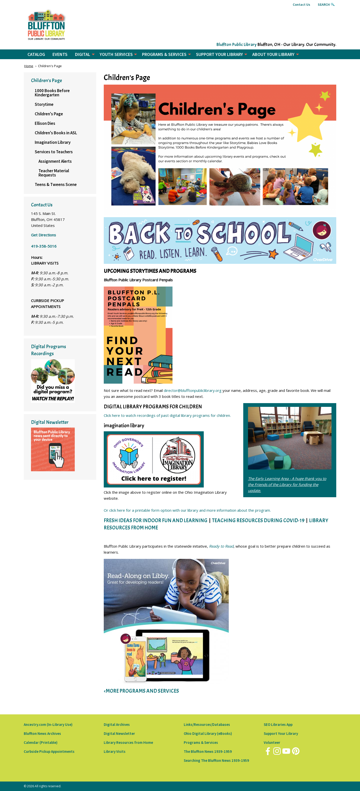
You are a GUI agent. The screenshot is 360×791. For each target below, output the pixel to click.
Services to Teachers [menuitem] (54, 152)
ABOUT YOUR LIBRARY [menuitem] (273, 54)
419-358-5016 (43, 246)
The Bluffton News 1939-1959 (208, 751)
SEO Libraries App (278, 724)
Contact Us (301, 4)
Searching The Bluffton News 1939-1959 (216, 760)
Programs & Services (201, 742)
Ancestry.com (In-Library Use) (48, 724)
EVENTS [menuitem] (60, 54)
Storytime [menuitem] (44, 104)
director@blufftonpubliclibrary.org (193, 390)
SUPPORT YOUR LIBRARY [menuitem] (219, 54)
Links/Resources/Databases (207, 724)
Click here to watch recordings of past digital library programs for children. (167, 415)
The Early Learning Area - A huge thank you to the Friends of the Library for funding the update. (287, 484)
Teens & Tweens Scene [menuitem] (56, 184)
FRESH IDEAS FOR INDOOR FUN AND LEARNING (156, 520)
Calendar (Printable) (41, 742)
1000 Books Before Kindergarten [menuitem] (52, 93)
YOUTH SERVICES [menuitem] (116, 54)
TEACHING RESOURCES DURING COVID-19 (258, 520)
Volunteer (272, 742)
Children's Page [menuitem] (49, 114)
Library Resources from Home (128, 742)
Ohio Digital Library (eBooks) (208, 733)
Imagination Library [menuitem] (52, 142)
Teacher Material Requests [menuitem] (53, 173)
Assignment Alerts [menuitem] (55, 161)
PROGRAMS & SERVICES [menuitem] (164, 54)
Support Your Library (281, 733)
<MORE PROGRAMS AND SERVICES (141, 691)
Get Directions (43, 234)
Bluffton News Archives (42, 733)
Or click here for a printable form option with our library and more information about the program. (187, 510)
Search (324, 4)
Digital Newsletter (119, 733)
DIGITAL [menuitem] (82, 54)
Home (28, 66)
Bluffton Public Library (236, 44)
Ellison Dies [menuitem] (45, 123)
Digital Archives (117, 724)
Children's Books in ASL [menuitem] (56, 133)
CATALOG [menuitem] (36, 54)
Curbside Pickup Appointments (49, 751)
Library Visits (115, 751)
